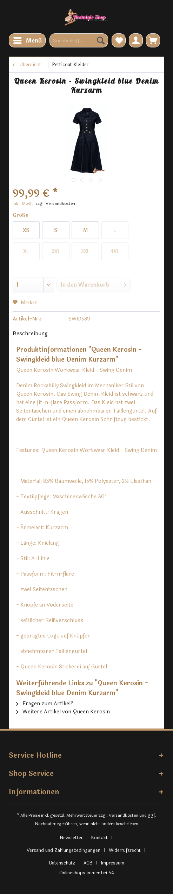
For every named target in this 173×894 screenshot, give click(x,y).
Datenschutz (62, 863)
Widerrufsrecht (125, 850)
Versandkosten (123, 815)
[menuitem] (27, 40)
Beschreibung (30, 334)
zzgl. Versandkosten (55, 203)
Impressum (112, 863)
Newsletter (71, 837)
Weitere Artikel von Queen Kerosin (63, 712)
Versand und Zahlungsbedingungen (63, 850)
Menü (27, 40)
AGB (88, 863)
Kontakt (99, 837)
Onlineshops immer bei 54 (86, 872)
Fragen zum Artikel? (44, 704)
